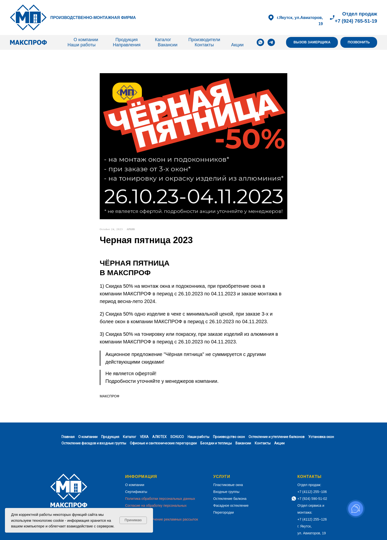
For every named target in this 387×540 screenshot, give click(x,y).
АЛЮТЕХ (159, 437)
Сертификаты (136, 492)
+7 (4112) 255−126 (312, 519)
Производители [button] (204, 39)
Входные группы (226, 492)
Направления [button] (126, 44)
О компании (86, 39)
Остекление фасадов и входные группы (93, 443)
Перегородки (223, 512)
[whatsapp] (260, 42)
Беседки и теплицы (216, 443)
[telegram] (271, 42)
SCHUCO (177, 437)
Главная (68, 437)
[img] (28, 17)
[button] (312, 42)
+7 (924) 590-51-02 (312, 499)
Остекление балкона (230, 499)
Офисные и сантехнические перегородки (163, 443)
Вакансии (167, 44)
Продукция (127, 39)
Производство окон (229, 437)
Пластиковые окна (228, 485)
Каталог (163, 39)
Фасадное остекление (231, 505)
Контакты (204, 44)
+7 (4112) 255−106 (312, 492)
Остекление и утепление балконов (277, 437)
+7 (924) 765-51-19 (356, 21)
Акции (237, 44)
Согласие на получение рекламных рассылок (161, 519)
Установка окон (321, 437)
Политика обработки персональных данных (160, 499)
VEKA (144, 437)
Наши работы (82, 44)
